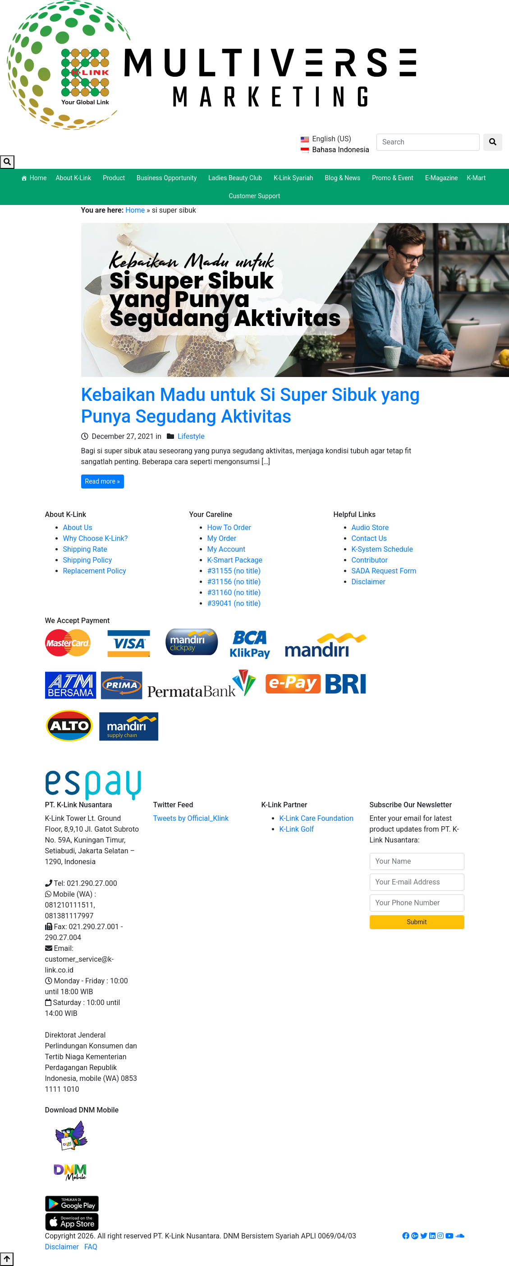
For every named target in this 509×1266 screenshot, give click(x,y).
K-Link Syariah (295, 178)
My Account (226, 549)
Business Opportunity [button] (168, 178)
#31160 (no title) (234, 592)
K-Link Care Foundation (317, 818)
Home (38, 178)
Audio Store (370, 527)
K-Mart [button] (478, 178)
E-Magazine (441, 178)
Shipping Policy (87, 560)
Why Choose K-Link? (95, 538)
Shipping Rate (85, 549)
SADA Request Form (384, 571)
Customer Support (254, 196)
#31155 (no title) (234, 571)
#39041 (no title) (234, 603)
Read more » (102, 481)
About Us (77, 527)
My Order (222, 538)
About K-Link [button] (74, 178)
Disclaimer (368, 581)
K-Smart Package (235, 560)
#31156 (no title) (234, 581)
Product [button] (115, 178)
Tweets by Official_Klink (191, 818)
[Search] (428, 142)
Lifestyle (191, 436)
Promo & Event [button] (394, 178)
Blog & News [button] (344, 178)
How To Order (229, 527)
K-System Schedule (382, 549)
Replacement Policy (94, 571)
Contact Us (369, 538)
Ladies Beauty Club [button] (236, 178)
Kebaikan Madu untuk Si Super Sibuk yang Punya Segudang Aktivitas (250, 405)
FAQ (90, 1247)
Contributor (370, 560)
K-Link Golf (297, 829)
